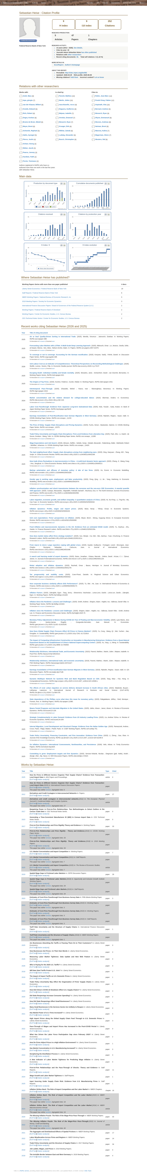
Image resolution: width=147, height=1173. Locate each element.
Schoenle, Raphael (30, 131)
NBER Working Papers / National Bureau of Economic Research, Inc (46, 297)
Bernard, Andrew (101, 109)
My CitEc (90, 3)
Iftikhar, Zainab (64, 131)
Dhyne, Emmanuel (102, 118)
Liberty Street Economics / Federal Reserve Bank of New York (44, 289)
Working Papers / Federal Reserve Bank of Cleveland (41, 310)
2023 (23, 819)
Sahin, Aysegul (28, 135)
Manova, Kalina (101, 131)
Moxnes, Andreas (101, 122)
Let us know (99, 77)
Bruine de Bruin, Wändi (32, 122)
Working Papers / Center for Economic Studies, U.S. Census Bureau (46, 314)
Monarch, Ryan (65, 122)
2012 (23, 794)
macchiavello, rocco (66, 105)
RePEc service (24, 1171)
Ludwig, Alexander (66, 135)
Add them (74, 77)
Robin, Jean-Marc (102, 96)
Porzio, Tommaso (29, 161)
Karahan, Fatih (28, 157)
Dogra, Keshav (28, 118)
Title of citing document (40, 333)
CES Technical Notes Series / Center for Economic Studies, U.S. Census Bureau (51, 318)
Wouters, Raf (100, 139)
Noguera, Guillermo (66, 109)
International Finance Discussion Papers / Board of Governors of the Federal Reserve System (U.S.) (58, 306)
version (48, 790)
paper (53, 341)
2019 (23, 874)
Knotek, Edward (29, 109)
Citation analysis (43, 779)
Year (24, 333)
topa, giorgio (28, 100)
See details (78, 48)
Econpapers (42, 341)
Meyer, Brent (28, 126)
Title (32, 771)
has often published (89, 52)
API (98, 3)
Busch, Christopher (66, 139)
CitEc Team (87, 1171)
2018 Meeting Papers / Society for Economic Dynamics (41, 301)
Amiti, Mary (27, 96)
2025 (23, 777)
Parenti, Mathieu (65, 96)
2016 (23, 834)
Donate (105, 3)
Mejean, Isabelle (65, 113)
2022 (23, 853)
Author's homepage (72, 65)
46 (77, 57)
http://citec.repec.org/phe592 (76, 73)
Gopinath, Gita (100, 105)
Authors (35, 3)
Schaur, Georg (28, 144)
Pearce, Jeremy (29, 152)
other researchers (74, 55)
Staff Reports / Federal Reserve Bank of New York (40, 293)
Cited (115, 771)
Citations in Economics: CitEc (15, 3)
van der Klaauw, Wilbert (32, 105)
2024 (23, 929)
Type (108, 771)
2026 (23, 959)
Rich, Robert (27, 113)
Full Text (33, 779)
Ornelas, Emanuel (66, 118)
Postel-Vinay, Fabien (103, 100)
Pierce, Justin (28, 139)
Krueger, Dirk (64, 126)
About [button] (142, 3)
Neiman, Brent (100, 126)
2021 (23, 859)
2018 (23, 845)
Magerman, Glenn (102, 135)
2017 (23, 811)
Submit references (129, 3)
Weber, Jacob (28, 148)
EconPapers (59, 65)
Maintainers (115, 3)
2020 (23, 991)
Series (43, 3)
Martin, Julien (64, 100)
